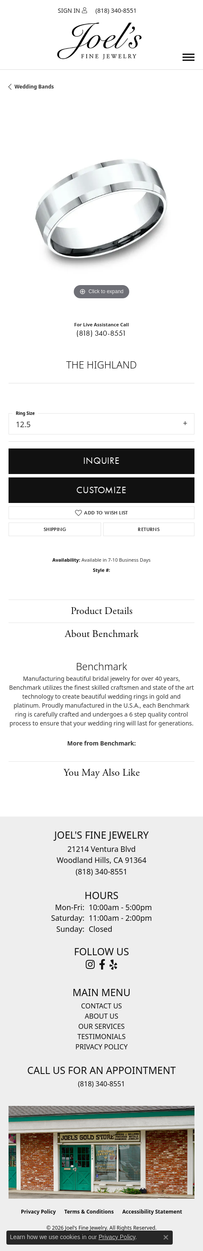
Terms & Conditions (89, 1211)
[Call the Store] (101, 871)
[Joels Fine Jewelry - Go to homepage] (99, 31)
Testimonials (102, 1036)
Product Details (102, 611)
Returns (149, 529)
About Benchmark (102, 634)
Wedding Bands (34, 86)
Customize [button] (101, 490)
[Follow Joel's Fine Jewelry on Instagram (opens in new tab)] (90, 965)
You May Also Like (102, 772)
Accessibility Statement (152, 1211)
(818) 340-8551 (101, 333)
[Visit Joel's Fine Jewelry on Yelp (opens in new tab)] (113, 965)
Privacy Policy (101, 1046)
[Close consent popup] (165, 1237)
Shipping (55, 529)
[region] (101, 209)
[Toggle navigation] (188, 57)
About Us (101, 1016)
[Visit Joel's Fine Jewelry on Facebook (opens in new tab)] (102, 965)
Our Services (101, 1026)
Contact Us (101, 1006)
